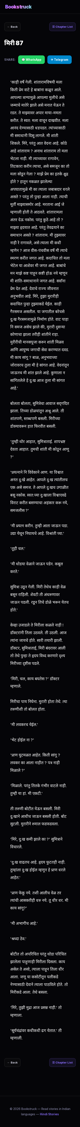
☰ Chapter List (62, 26)
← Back (12, 26)
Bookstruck (18, 7)
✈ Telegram (59, 59)
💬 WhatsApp (31, 59)
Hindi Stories (49, 1114)
